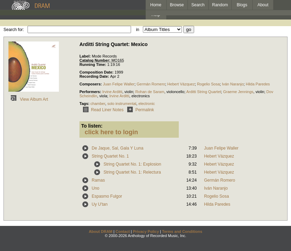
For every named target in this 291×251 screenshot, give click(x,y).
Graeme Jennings (238, 92)
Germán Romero (151, 84)
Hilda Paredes (258, 84)
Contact (122, 231)
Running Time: (93, 64)
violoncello (175, 92)
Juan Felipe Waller (119, 84)
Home (155, 4)
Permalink (139, 109)
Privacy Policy (146, 231)
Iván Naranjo (233, 84)
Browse (177, 4)
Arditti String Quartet (203, 92)
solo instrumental (121, 103)
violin (128, 92)
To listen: (91, 126)
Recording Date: (94, 76)
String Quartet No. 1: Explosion (132, 164)
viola (103, 96)
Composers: (91, 84)
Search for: (13, 29)
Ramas (98, 180)
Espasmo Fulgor (107, 196)
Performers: (90, 92)
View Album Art (28, 99)
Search (198, 4)
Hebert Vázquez (181, 84)
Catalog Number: (95, 60)
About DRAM (101, 231)
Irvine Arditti (112, 92)
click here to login (111, 132)
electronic (146, 103)
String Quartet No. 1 (110, 156)
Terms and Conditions (182, 231)
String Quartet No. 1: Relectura (132, 172)
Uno (95, 188)
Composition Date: (97, 72)
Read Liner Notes (102, 109)
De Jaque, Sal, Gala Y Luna (117, 148)
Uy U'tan (100, 204)
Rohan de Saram (149, 92)
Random (220, 4)
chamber (98, 103)
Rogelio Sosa (208, 84)
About (263, 4)
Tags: (85, 103)
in (137, 29)
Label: (85, 56)
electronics (140, 96)
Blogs (242, 4)
